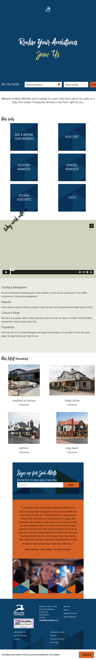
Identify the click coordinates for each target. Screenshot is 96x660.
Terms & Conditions (57, 639)
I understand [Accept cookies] (86, 655)
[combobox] (26, 84)
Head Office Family (70, 613)
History (66, 610)
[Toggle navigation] (6, 9)
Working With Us (19, 632)
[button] (24, 137)
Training (16, 639)
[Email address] (40, 485)
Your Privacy (54, 642)
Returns (53, 635)
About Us (67, 606)
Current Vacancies (20, 635)
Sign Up (71, 485)
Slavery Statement (70, 617)
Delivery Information (57, 632)
